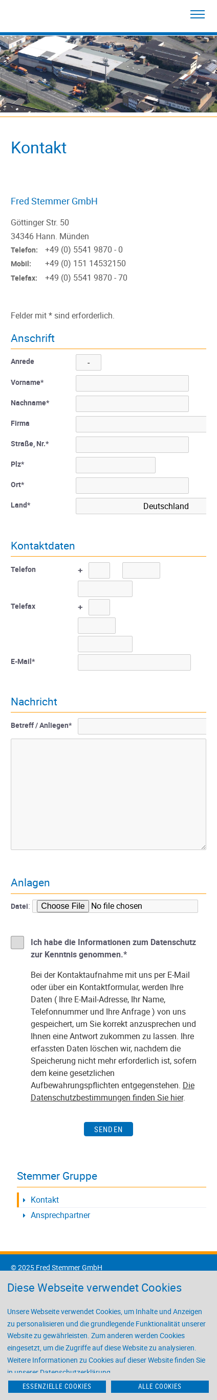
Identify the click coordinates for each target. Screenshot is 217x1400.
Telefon (23, 569)
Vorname (27, 382)
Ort (17, 484)
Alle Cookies (160, 1386)
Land (20, 505)
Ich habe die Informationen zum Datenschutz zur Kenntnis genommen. (113, 948)
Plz (17, 464)
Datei (19, 906)
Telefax (23, 606)
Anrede (22, 361)
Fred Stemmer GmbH (54, 201)
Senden (108, 1129)
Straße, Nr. (30, 443)
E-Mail (23, 661)
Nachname (30, 402)
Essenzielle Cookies (57, 1386)
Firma (20, 423)
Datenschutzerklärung (75, 1372)
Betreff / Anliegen (41, 725)
